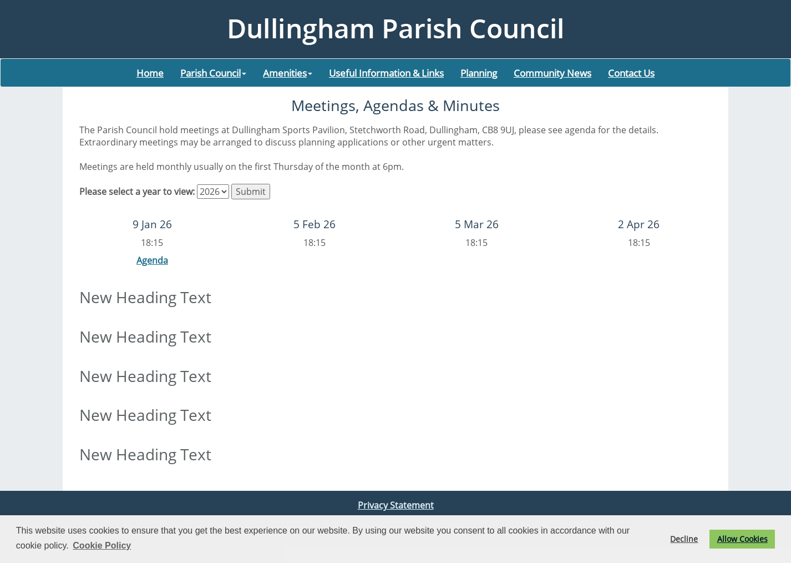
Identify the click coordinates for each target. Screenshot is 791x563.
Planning (478, 72)
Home (150, 72)
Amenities (287, 72)
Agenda (152, 260)
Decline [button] (684, 539)
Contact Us (631, 72)
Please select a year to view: (137, 191)
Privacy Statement (396, 505)
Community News (552, 72)
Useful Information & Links (386, 72)
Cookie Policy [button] (102, 545)
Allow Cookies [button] (742, 539)
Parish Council (213, 72)
